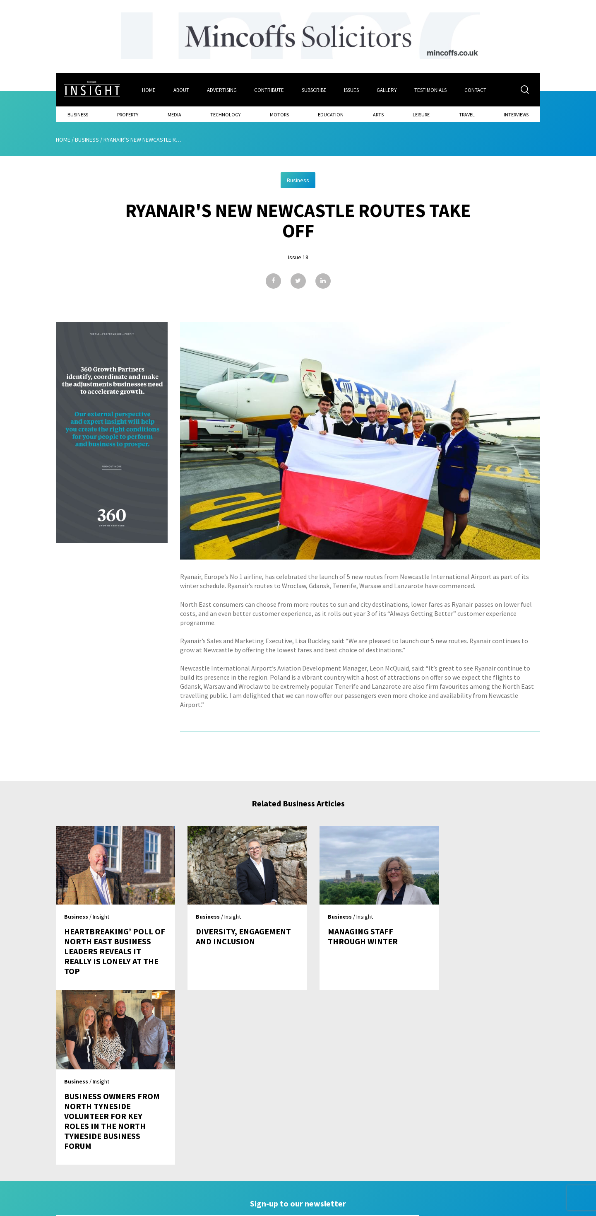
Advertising (222, 89)
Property (127, 114)
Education (331, 114)
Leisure (421, 114)
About (181, 89)
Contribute (269, 89)
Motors (279, 114)
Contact (477, 89)
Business (77, 114)
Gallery (387, 89)
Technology (225, 114)
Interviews (516, 114)
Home (149, 89)
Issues (352, 89)
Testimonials (432, 89)
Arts (378, 114)
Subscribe (314, 89)
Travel (467, 114)
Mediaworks (126, 1207)
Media (174, 114)
